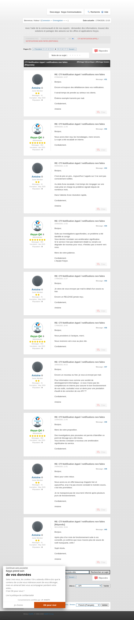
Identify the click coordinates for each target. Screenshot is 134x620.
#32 (105, 129)
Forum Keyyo (32, 39)
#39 (105, 469)
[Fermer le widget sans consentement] (16, 567)
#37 (105, 367)
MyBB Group (48, 614)
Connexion (45, 21)
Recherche (94, 12)
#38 (105, 422)
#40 (105, 529)
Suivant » (72, 49)
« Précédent (37, 49)
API (70, 39)
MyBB (31, 614)
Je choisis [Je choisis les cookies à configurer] (18, 605)
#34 (105, 226)
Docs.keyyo (55, 12)
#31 (105, 79)
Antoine (36, 88)
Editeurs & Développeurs (53, 39)
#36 (105, 328)
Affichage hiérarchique (85, 62)
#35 (105, 281)
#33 (105, 168)
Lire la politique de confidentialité (20, 595)
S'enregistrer (58, 21)
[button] (5, 618)
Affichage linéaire (102, 62)
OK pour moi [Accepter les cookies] (49, 605)
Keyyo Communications (71, 12)
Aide (104, 12)
